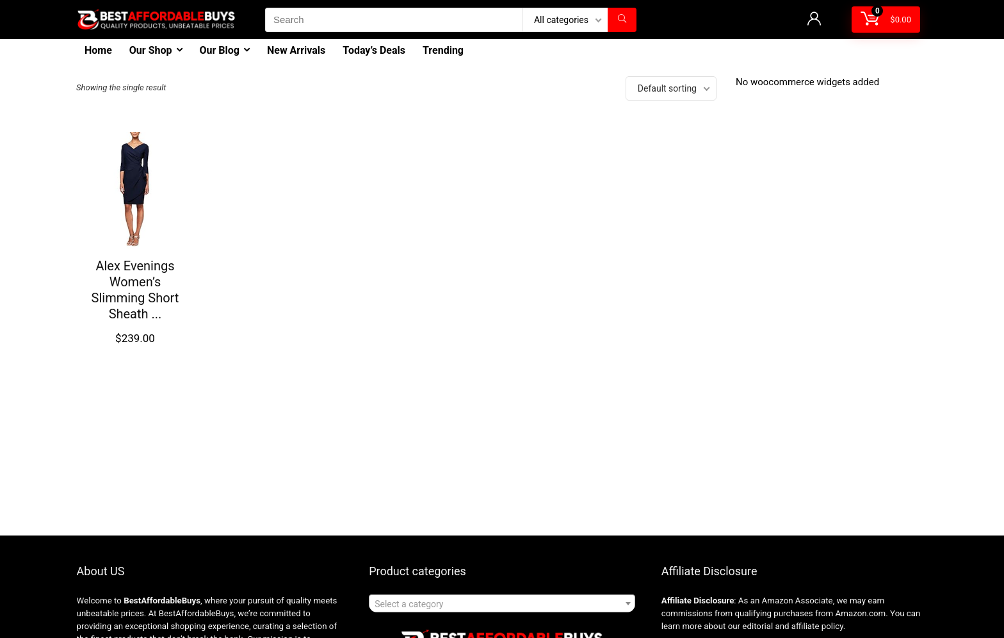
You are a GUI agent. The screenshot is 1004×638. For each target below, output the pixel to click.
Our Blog (219, 50)
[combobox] (502, 603)
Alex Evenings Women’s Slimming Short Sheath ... (135, 290)
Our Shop (150, 50)
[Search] (622, 20)
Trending (443, 50)
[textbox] (501, 604)
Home (98, 50)
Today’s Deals (374, 50)
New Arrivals (296, 50)
